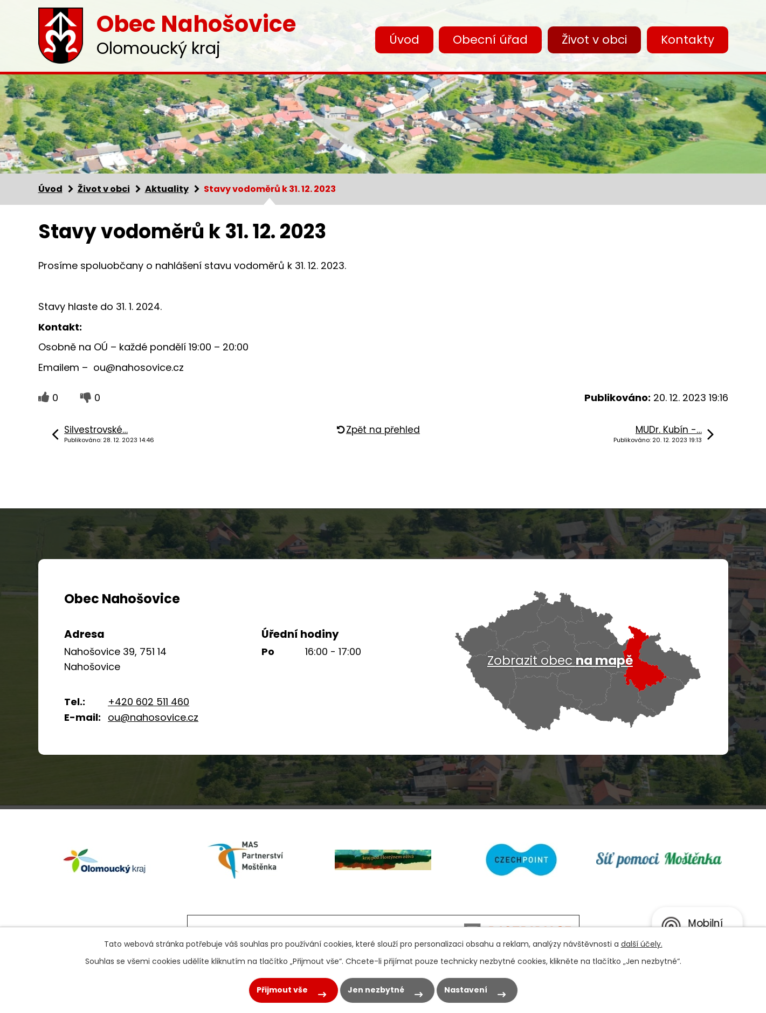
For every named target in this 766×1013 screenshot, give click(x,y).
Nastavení (465, 989)
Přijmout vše (282, 989)
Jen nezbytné (376, 989)
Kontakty (687, 39)
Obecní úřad (490, 39)
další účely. (642, 944)
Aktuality (167, 189)
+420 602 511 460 (148, 701)
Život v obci (594, 39)
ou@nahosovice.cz (153, 717)
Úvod (404, 39)
